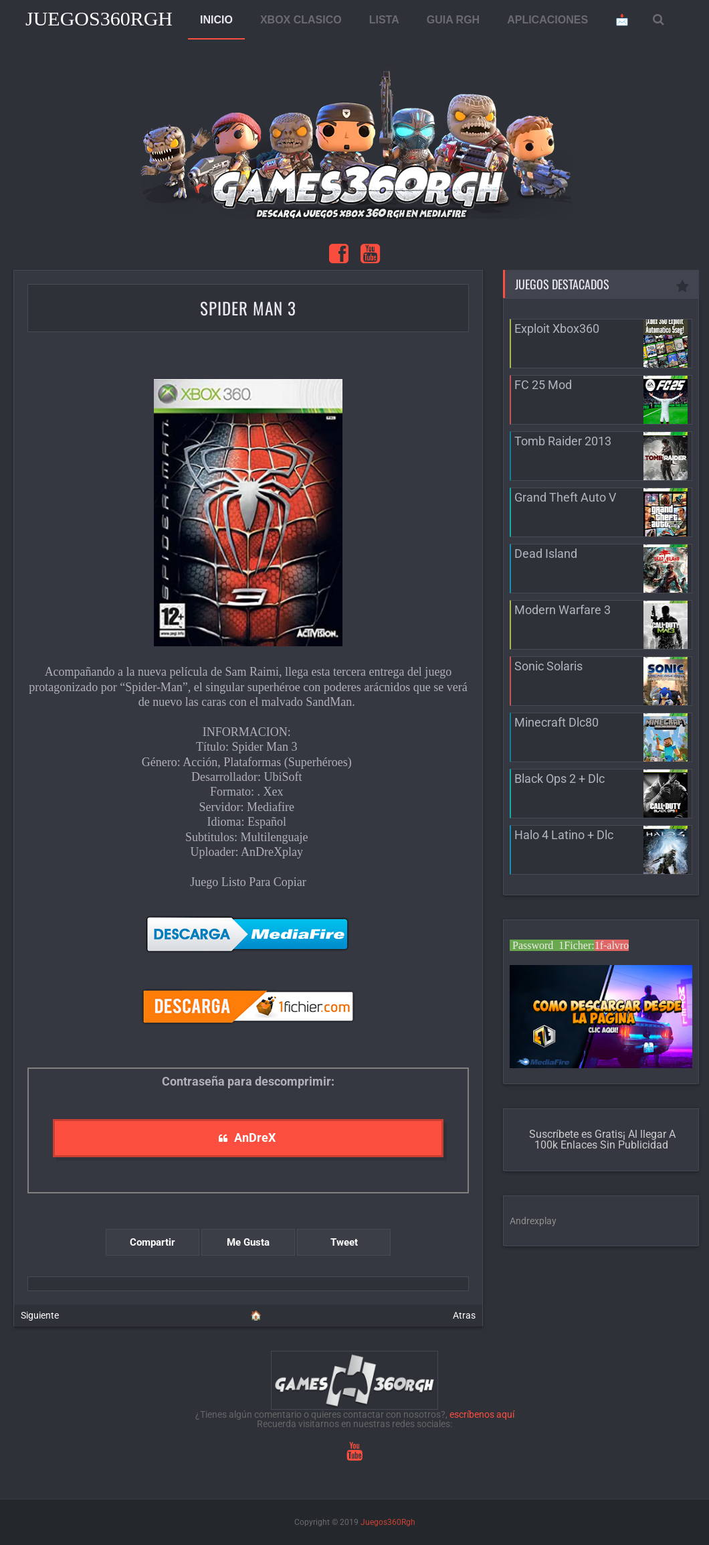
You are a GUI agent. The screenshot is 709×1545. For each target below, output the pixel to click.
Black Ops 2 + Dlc (559, 778)
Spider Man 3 (248, 307)
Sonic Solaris (548, 666)
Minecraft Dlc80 (556, 722)
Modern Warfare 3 (562, 610)
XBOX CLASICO (301, 19)
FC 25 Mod (543, 385)
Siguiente (40, 1315)
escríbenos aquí (481, 1414)
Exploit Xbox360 (556, 328)
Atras (464, 1315)
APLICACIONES (547, 19)
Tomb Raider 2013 (562, 441)
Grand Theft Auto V (565, 497)
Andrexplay (533, 1221)
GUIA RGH (453, 19)
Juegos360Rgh (99, 18)
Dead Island (545, 553)
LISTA (384, 19)
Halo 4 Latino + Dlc (563, 835)
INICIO (216, 19)
